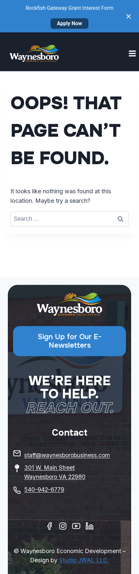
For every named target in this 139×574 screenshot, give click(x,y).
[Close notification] (128, 16)
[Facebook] (49, 526)
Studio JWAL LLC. (84, 560)
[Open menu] (132, 53)
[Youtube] (76, 526)
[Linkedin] (89, 526)
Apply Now (69, 23)
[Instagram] (63, 526)
